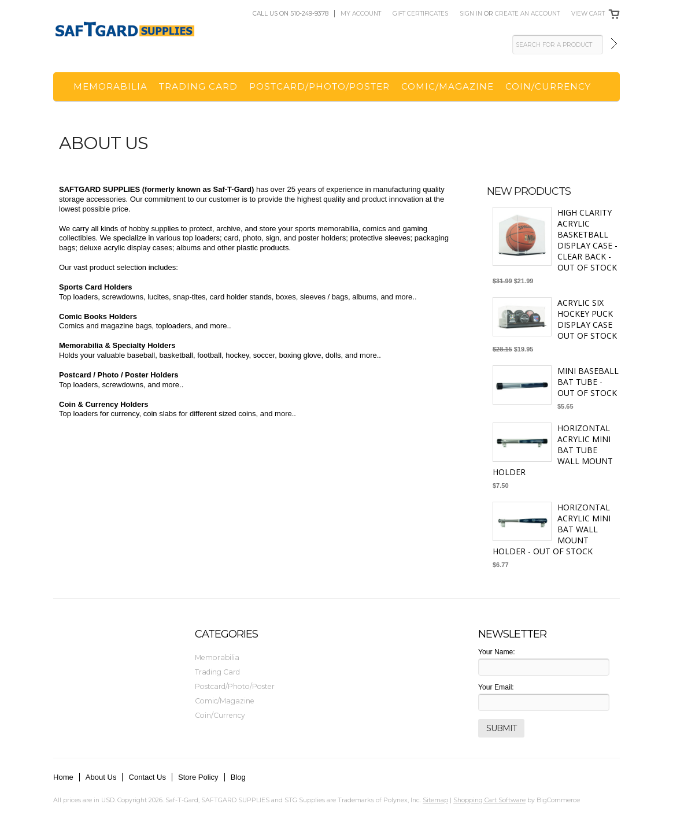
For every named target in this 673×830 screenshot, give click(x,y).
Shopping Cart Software (489, 800)
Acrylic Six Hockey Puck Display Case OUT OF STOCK (587, 319)
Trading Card (198, 86)
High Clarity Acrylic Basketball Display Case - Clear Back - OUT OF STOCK (587, 240)
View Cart (588, 13)
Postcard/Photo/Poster (319, 86)
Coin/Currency (548, 86)
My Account (361, 13)
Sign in (471, 13)
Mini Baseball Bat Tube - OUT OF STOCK (588, 381)
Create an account (527, 13)
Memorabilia (110, 86)
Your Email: (496, 687)
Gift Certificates (420, 13)
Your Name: (496, 652)
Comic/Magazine (447, 86)
